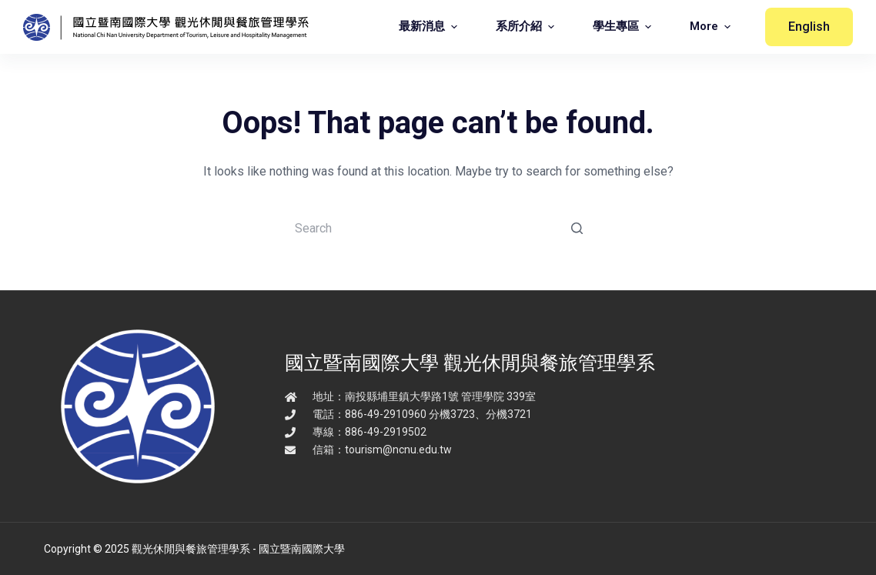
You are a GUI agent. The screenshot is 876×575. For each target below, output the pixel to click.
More (712, 26)
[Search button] (576, 227)
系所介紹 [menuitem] (527, 26)
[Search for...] (438, 227)
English (809, 26)
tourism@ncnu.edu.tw (398, 449)
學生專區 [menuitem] (624, 26)
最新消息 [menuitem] (430, 26)
